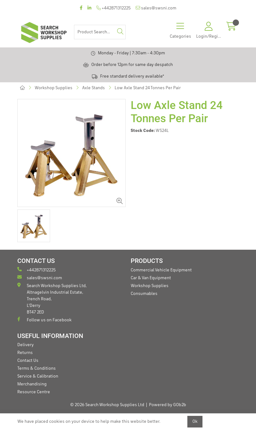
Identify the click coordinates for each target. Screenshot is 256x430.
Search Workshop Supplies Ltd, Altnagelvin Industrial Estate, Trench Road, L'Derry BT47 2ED (52, 298)
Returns (25, 353)
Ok (194, 421)
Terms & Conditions (36, 368)
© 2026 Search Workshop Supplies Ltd (107, 405)
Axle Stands (93, 88)
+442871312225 (113, 8)
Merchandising (32, 384)
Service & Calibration (37, 376)
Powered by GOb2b (167, 405)
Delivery (25, 345)
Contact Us (27, 360)
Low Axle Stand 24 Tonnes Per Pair (148, 88)
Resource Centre (33, 392)
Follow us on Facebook (44, 319)
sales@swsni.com (156, 8)
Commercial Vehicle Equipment (161, 270)
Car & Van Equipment (151, 278)
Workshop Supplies (53, 88)
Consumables (144, 293)
